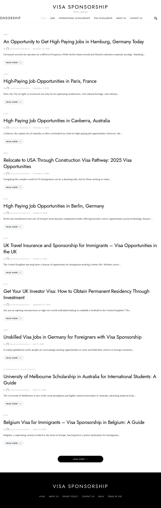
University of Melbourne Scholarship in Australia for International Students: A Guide (79, 379)
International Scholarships (74, 18)
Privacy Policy (70, 496)
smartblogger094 (18, 48)
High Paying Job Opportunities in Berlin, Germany (53, 205)
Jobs (52, 18)
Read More (12, 62)
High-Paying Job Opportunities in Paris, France (49, 81)
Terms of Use (115, 496)
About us (121, 18)
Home (44, 18)
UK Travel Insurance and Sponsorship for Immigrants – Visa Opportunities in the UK (80, 248)
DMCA (101, 496)
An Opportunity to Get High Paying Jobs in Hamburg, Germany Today (73, 41)
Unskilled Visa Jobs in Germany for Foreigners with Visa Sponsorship (72, 337)
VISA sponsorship (80, 7)
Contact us (136, 18)
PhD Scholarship (103, 18)
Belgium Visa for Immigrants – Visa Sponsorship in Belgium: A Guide (73, 422)
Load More (79, 459)
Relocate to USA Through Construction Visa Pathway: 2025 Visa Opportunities (67, 163)
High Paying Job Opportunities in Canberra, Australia (56, 120)
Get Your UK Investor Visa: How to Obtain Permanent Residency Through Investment (76, 294)
